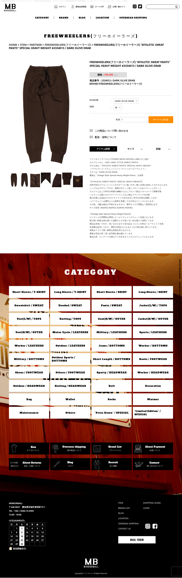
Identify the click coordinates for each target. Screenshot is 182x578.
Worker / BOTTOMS (153, 346)
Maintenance (29, 413)
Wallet (70, 399)
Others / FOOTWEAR (70, 372)
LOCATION (102, 17)
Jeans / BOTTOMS (112, 346)
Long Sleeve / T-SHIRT (70, 292)
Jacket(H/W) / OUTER (153, 319)
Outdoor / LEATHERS (70, 346)
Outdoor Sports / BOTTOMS (63, 359)
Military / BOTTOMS (29, 359)
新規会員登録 (81, 7)
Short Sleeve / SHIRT (112, 292)
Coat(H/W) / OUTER (111, 319)
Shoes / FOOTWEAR (29, 372)
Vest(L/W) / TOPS (29, 319)
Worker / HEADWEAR (153, 372)
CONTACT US (124, 528)
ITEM (120, 503)
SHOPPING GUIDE (152, 503)
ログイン (62, 7)
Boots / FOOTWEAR (153, 359)
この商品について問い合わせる (111, 131)
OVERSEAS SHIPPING (133, 17)
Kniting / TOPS (70, 319)
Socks (112, 399)
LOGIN (146, 508)
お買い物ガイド (119, 7)
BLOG (82, 17)
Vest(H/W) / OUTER (29, 332)
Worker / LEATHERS (29, 346)
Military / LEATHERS (111, 332)
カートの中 (99, 7)
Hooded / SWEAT (70, 305)
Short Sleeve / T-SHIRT (29, 292)
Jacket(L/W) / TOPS (153, 305)
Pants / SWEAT (111, 305)
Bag (29, 399)
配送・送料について (105, 137)
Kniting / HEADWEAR (70, 386)
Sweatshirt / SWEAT (29, 305)
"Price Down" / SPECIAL (112, 413)
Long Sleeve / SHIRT (153, 292)
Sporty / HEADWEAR (112, 372)
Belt (112, 386)
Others (70, 413)
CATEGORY (42, 17)
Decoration (153, 386)
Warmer (153, 399)
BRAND (63, 17)
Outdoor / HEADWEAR (29, 386)
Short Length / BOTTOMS (111, 359)
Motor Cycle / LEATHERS (70, 332)
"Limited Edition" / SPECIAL (147, 413)
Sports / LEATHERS (153, 332)
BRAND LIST (124, 508)
